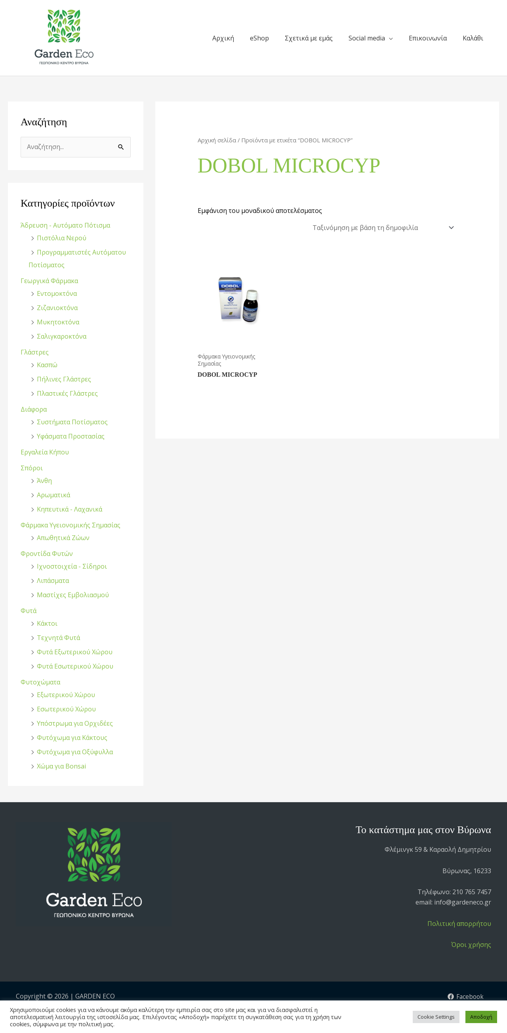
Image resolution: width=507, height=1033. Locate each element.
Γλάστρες (35, 352)
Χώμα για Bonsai (61, 766)
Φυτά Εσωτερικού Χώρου (75, 666)
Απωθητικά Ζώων (63, 537)
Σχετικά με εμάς (309, 38)
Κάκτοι (47, 623)
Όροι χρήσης (471, 944)
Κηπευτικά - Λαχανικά (69, 509)
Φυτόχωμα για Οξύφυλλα (75, 751)
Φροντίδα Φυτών (47, 553)
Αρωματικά (53, 495)
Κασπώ (47, 364)
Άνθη (44, 480)
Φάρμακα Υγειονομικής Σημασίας (70, 525)
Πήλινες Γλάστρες (64, 379)
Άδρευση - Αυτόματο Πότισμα (65, 225)
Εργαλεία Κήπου (45, 452)
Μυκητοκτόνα (58, 322)
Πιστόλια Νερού (61, 238)
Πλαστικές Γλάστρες (67, 393)
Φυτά (28, 610)
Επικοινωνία (428, 38)
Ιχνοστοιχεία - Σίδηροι (72, 566)
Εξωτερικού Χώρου (66, 694)
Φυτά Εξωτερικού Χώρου (74, 652)
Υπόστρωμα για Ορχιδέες (75, 723)
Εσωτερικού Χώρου (66, 709)
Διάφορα (34, 409)
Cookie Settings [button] (436, 1016)
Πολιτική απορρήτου (459, 923)
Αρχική (223, 38)
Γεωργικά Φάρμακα (49, 280)
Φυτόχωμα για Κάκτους (72, 737)
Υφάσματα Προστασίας (71, 436)
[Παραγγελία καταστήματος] (382, 227)
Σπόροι (32, 468)
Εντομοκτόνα (57, 293)
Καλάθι (473, 38)
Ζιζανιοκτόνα (57, 307)
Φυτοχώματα (40, 682)
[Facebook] (465, 996)
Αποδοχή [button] (481, 1016)
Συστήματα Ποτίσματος (72, 422)
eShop (259, 38)
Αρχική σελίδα (217, 140)
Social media (367, 38)
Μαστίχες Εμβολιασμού (73, 594)
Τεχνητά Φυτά (58, 637)
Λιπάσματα (53, 580)
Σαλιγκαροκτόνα (61, 336)
